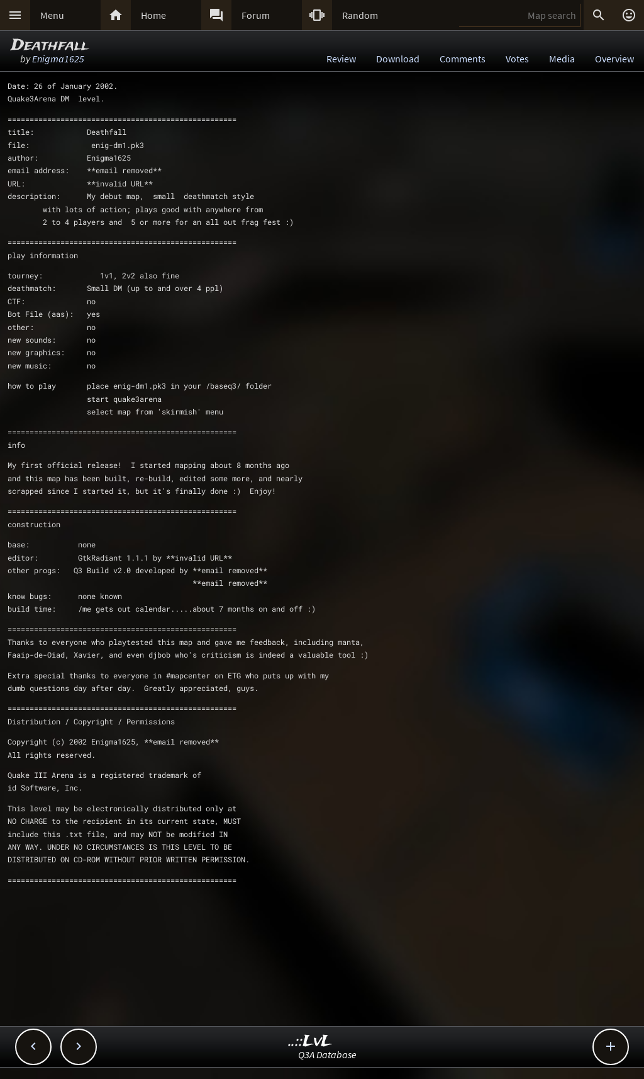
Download (397, 58)
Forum (256, 15)
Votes (517, 58)
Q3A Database (327, 1054)
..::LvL (310, 1041)
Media (562, 58)
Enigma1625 (58, 58)
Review (341, 58)
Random (360, 15)
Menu (52, 15)
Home (153, 15)
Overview (614, 58)
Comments (463, 58)
